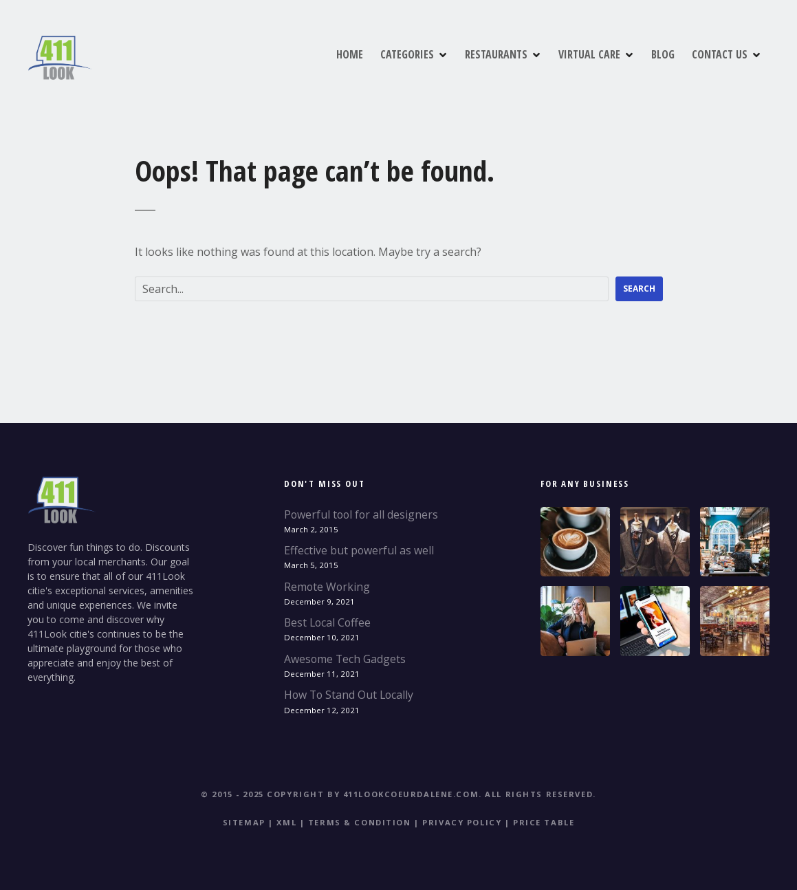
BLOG (663, 54)
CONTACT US (719, 54)
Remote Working (327, 586)
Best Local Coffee (327, 622)
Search (639, 288)
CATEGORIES (407, 54)
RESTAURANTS (496, 54)
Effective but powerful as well (359, 550)
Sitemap (244, 822)
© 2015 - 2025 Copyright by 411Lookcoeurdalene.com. (341, 794)
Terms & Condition (359, 822)
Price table (543, 822)
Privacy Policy (461, 822)
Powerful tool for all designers (361, 514)
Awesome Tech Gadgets (345, 658)
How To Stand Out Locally (348, 694)
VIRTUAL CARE (589, 54)
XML (286, 822)
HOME (349, 54)
